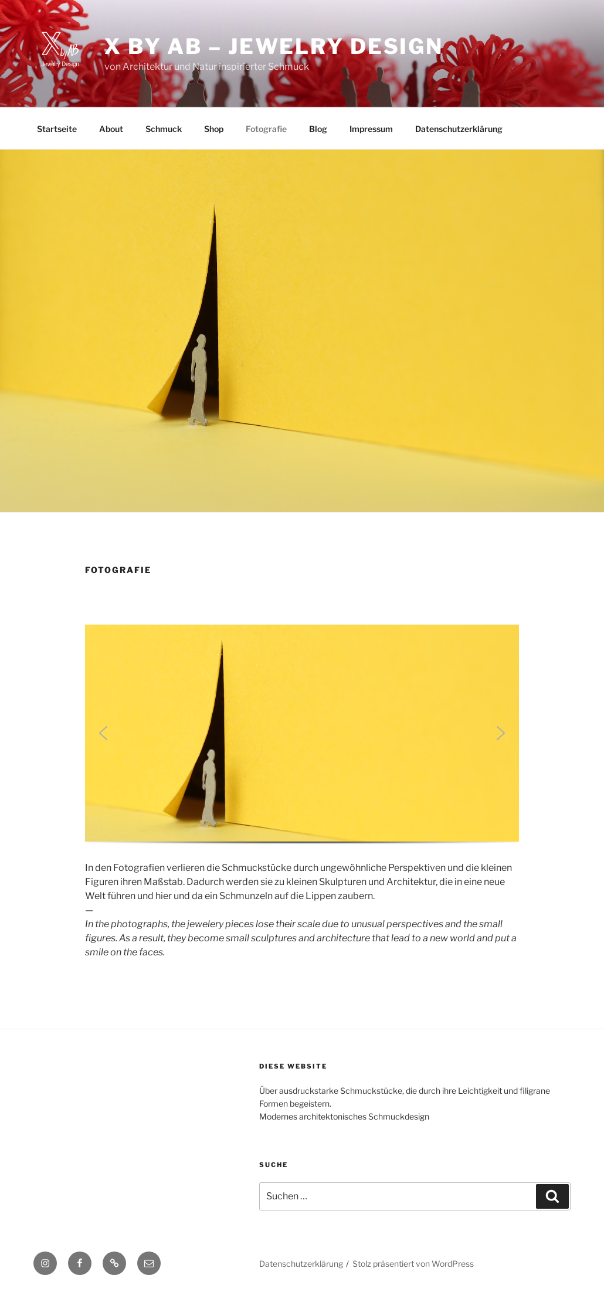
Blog (318, 129)
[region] (302, 743)
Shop (213, 129)
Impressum (371, 129)
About (111, 129)
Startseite (57, 129)
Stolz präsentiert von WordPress (413, 1264)
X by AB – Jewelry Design (273, 46)
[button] (103, 733)
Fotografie (266, 129)
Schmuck (163, 129)
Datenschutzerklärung (459, 129)
